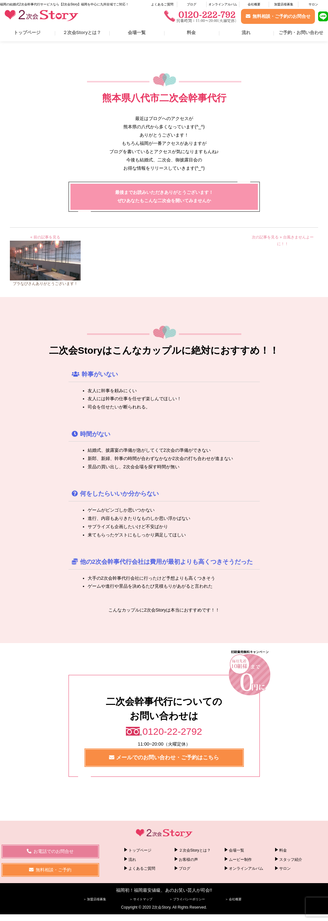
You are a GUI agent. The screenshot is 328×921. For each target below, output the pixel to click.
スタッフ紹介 (290, 859)
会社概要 (254, 4)
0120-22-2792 (172, 731)
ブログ (191, 4)
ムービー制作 (240, 859)
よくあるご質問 (162, 4)
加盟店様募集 (283, 4)
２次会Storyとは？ (82, 32)
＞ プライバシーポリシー (187, 899)
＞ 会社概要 (233, 899)
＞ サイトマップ (141, 899)
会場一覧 (137, 32)
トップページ (27, 32)
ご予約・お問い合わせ (301, 32)
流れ (246, 32)
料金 (191, 32)
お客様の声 (188, 859)
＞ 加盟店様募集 (94, 899)
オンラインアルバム (222, 4)
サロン (313, 4)
